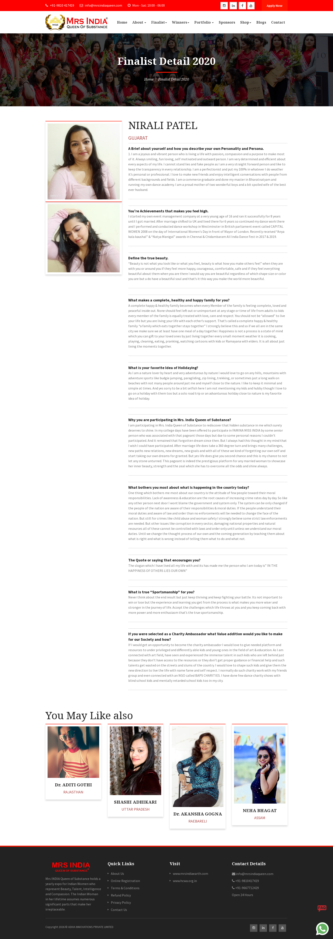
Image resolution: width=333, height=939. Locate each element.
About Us (117, 873)
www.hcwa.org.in (185, 881)
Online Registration (125, 881)
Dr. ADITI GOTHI (73, 785)
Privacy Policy (121, 902)
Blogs (261, 22)
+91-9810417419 (245, 881)
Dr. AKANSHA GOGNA (197, 814)
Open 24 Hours (242, 895)
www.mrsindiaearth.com (190, 873)
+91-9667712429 (245, 888)
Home (122, 22)
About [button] (139, 22)
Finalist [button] (159, 22)
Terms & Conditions (125, 888)
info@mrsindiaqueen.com (101, 5)
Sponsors (227, 22)
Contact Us (119, 910)
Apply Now (274, 5)
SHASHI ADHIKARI (135, 802)
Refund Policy (121, 895)
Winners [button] (180, 22)
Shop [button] (245, 22)
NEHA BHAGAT (260, 810)
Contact (278, 22)
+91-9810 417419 (59, 5)
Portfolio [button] (204, 22)
